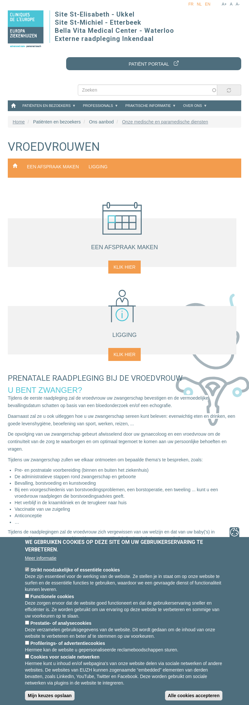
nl (199, 4)
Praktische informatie (148, 106)
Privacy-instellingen (234, 532)
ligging (98, 166)
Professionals (98, 106)
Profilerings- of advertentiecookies (67, 643)
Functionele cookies (52, 596)
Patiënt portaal (149, 64)
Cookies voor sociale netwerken (65, 657)
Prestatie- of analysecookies (60, 623)
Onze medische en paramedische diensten (165, 121)
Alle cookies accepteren (194, 695)
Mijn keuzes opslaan (50, 695)
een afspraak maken (53, 166)
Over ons (192, 106)
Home (13, 105)
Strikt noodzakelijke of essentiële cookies (75, 569)
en (207, 4)
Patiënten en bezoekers (46, 106)
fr (191, 4)
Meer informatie (40, 558)
